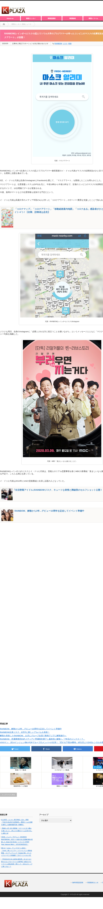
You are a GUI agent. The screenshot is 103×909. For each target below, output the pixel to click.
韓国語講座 (52, 18)
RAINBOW (58, 43)
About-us (10, 18)
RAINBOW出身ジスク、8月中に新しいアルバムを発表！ (25, 732)
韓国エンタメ (31, 18)
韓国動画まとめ (92, 882)
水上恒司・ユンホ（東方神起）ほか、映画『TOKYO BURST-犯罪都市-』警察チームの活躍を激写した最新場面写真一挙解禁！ (16, 822)
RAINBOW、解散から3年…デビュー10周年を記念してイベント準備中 (31, 729)
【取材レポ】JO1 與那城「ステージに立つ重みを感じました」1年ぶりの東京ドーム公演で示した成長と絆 (16, 830)
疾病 (69, 43)
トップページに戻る (8, 794)
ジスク (65, 43)
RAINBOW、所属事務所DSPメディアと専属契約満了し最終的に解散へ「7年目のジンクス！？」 (42, 739)
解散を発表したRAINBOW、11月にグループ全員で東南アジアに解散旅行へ (33, 735)
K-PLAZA (73, 894)
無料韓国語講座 (77, 882)
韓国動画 (72, 18)
